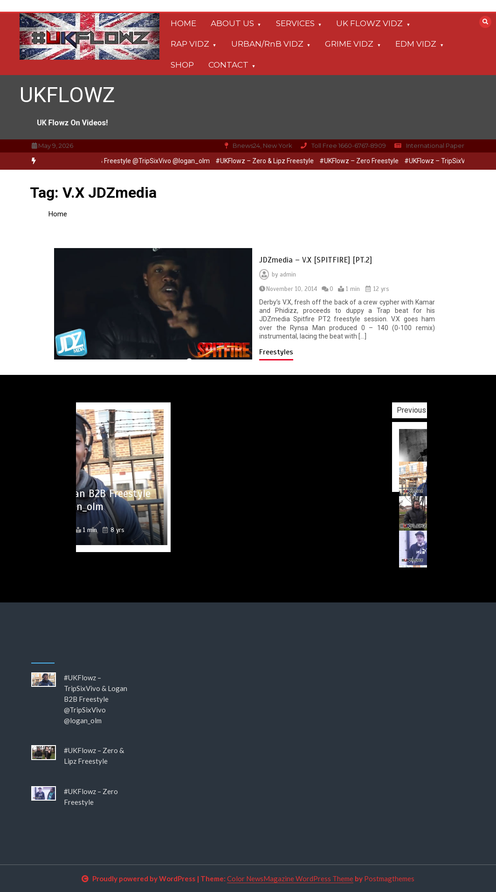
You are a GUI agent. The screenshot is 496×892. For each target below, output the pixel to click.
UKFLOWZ (67, 95)
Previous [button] (425, 410)
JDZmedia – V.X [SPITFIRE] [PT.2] (315, 260)
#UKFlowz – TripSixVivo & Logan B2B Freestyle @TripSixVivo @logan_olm (95, 699)
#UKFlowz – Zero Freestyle (362, 161)
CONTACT (228, 64)
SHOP (182, 64)
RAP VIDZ (190, 43)
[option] (268, 161)
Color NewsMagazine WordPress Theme (290, 878)
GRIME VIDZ (349, 43)
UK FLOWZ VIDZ (369, 23)
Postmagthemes (389, 878)
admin (288, 274)
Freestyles (276, 352)
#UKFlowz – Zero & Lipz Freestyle (268, 161)
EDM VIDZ (415, 43)
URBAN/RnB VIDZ (267, 43)
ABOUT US (232, 23)
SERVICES (295, 23)
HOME (183, 23)
